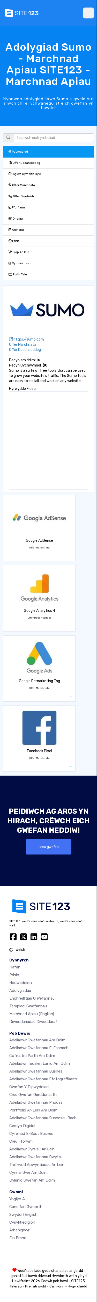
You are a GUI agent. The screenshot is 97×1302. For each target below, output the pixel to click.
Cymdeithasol (20, 263)
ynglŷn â (17, 1199)
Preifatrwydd (35, 1286)
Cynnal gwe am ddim (28, 1172)
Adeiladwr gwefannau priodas (36, 1102)
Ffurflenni (17, 207)
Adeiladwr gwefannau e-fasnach (39, 1048)
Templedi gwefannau (28, 1006)
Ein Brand (17, 1238)
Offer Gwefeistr (21, 196)
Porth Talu (18, 274)
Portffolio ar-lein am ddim (33, 1110)
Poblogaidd (18, 151)
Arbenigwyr (19, 1230)
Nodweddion (20, 982)
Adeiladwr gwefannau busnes (35, 1071)
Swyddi (24, 1214)
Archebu (16, 230)
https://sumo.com (26, 339)
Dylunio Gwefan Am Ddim (32, 1180)
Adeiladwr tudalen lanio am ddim (39, 1063)
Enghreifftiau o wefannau (32, 998)
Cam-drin (56, 1286)
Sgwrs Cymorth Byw (25, 174)
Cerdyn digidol (22, 1125)
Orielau (16, 218)
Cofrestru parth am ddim (32, 1055)
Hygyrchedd (77, 1286)
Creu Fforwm (21, 1141)
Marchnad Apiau (31, 1014)
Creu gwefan (49, 847)
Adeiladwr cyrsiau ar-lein (32, 1149)
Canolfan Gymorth (25, 1206)
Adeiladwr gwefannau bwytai (35, 1157)
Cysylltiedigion (22, 1222)
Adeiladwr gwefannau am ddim (37, 1040)
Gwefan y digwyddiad (29, 1086)
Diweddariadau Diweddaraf (33, 1021)
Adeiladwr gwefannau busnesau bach (43, 1118)
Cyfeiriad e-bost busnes (31, 1133)
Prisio (14, 241)
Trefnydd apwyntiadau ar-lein (36, 1164)
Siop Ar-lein (19, 252)
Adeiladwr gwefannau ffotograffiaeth (43, 1079)
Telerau (16, 1286)
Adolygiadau (20, 990)
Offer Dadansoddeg (24, 163)
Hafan (14, 967)
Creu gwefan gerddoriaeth (33, 1094)
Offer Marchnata (22, 185)
